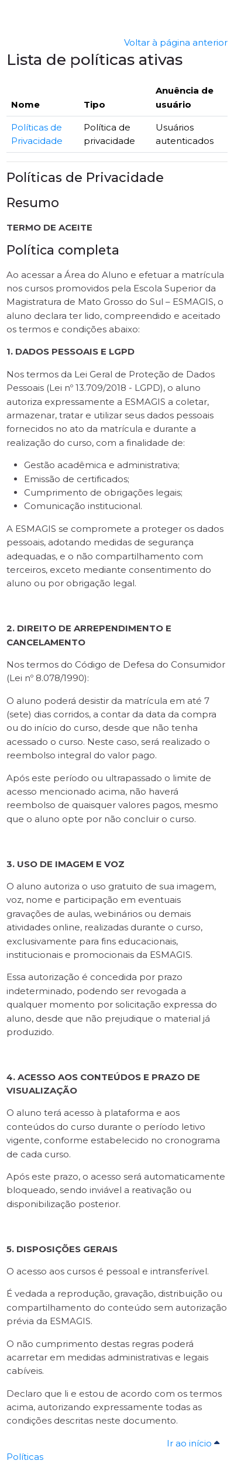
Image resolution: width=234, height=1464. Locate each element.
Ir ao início (195, 1443)
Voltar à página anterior (176, 42)
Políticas (24, 1456)
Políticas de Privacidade (85, 177)
